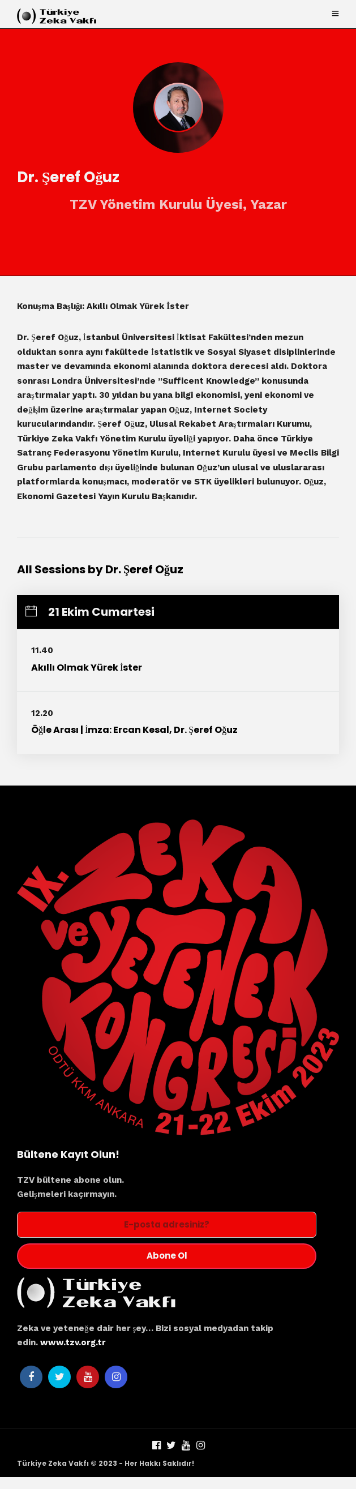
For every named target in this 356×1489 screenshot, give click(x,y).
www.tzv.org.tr (73, 1343)
